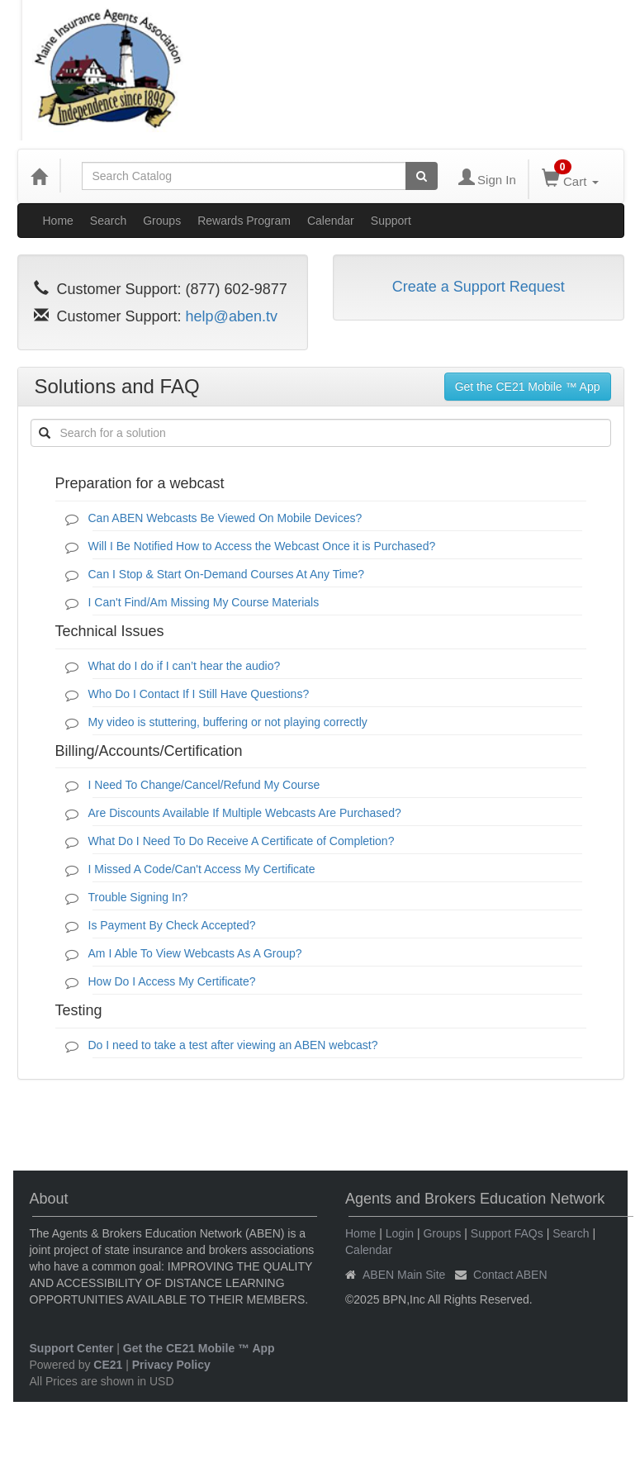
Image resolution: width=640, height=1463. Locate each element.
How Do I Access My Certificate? (172, 981)
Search (108, 220)
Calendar (330, 220)
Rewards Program (244, 220)
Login (400, 1233)
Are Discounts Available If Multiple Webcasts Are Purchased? (244, 812)
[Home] (38, 176)
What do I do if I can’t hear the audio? (184, 665)
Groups (162, 220)
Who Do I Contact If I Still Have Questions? (199, 694)
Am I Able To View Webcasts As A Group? (195, 953)
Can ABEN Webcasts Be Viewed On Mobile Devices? (225, 518)
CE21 (107, 1364)
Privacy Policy (171, 1364)
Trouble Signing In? (138, 897)
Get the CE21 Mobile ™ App (527, 386)
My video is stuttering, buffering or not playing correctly (227, 722)
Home (58, 220)
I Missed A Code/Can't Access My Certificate (201, 869)
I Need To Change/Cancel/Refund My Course (204, 784)
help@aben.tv (231, 316)
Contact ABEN (510, 1274)
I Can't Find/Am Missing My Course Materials (204, 602)
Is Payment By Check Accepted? (172, 925)
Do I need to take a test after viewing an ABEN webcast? (233, 1045)
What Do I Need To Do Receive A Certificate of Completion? (241, 841)
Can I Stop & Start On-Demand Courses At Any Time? (226, 574)
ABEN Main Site (404, 1274)
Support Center (72, 1348)
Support (391, 220)
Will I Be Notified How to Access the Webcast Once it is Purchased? (262, 546)
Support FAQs (507, 1233)
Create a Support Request (478, 286)
